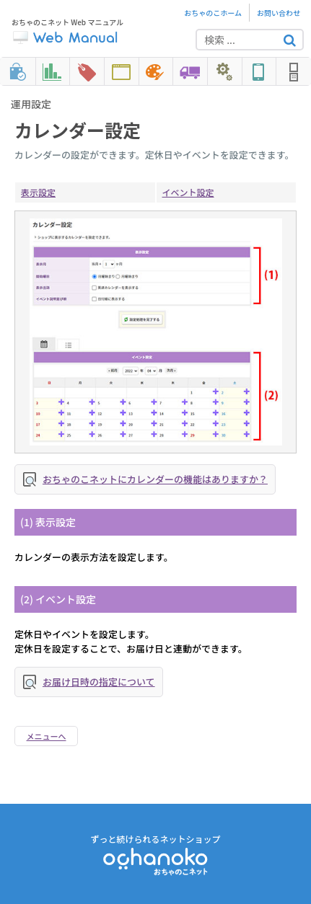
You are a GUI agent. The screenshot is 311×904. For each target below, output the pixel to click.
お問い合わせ (278, 12)
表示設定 (38, 192)
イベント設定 (188, 192)
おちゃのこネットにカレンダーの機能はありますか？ (155, 479)
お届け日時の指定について (99, 681)
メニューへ (46, 736)
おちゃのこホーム (213, 12)
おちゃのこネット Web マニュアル (67, 32)
